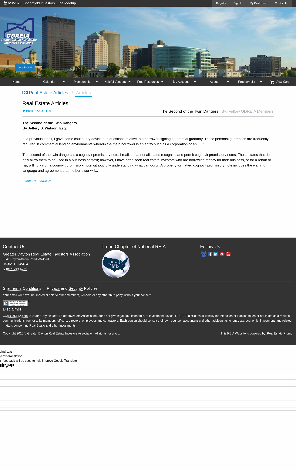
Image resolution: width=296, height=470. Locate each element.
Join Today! (25, 67)
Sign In (238, 3)
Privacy (53, 288)
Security (76, 288)
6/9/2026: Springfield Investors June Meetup (40, 3)
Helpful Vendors (115, 81)
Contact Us (281, 3)
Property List (246, 81)
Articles (83, 92)
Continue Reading (37, 181)
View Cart (279, 82)
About (214, 81)
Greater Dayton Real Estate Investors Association (60, 333)
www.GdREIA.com (15, 315)
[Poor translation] (9, 365)
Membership (82, 81)
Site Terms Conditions (22, 288)
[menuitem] (16, 81)
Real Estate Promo (279, 333)
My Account (181, 81)
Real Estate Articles (45, 92)
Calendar (49, 81)
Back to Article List (36, 110)
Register (221, 3)
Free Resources (148, 81)
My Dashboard (258, 3)
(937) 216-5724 (15, 268)
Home (16, 81)
